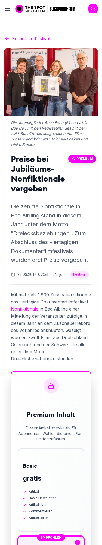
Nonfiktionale (24, 309)
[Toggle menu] (7, 8)
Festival (79, 274)
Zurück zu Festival (27, 38)
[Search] (93, 8)
